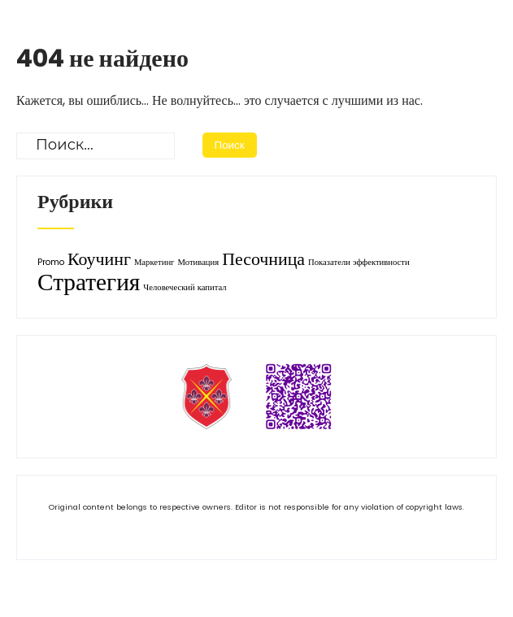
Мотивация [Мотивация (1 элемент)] (198, 262)
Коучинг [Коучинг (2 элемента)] (99, 259)
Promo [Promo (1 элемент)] (50, 262)
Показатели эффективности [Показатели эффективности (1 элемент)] (359, 262)
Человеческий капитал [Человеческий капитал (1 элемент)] (184, 287)
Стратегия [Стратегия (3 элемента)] (88, 281)
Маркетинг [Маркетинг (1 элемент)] (154, 262)
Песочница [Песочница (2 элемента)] (263, 259)
